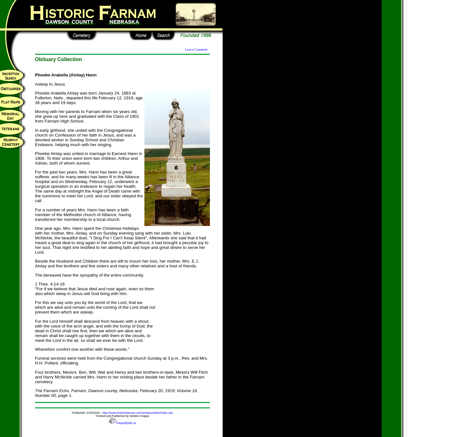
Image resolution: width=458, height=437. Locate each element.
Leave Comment (196, 49)
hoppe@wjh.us (122, 423)
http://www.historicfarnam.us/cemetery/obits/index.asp (137, 412)
